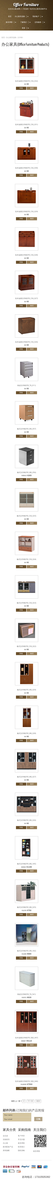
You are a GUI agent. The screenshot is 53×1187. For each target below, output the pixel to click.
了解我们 (25, 22)
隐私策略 (21, 1150)
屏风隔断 (6, 1150)
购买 (32, 88)
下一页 (30, 1101)
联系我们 (21, 1147)
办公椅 (5, 1143)
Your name (8, 1115)
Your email (8, 1119)
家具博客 (11, 22)
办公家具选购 (22, 16)
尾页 (38, 1101)
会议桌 (5, 1136)
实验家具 (6, 1139)
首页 (9, 16)
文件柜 (20, 37)
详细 (21, 88)
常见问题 (21, 1139)
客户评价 (21, 1136)
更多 (26, 28)
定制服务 (40, 22)
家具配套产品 (8, 1147)
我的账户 (38, 16)
